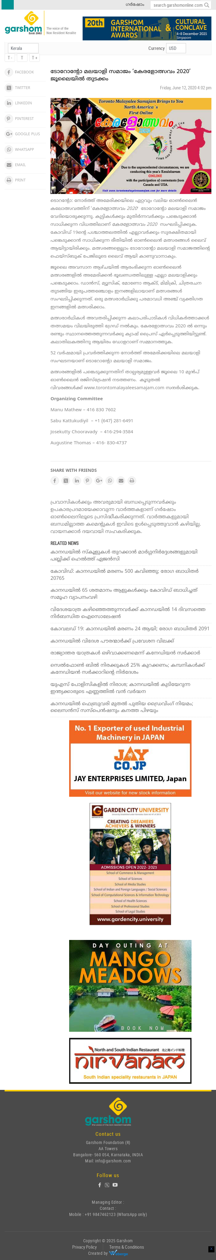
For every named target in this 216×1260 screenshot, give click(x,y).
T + (34, 57)
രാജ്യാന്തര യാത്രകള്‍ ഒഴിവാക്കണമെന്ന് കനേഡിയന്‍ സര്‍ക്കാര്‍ (125, 653)
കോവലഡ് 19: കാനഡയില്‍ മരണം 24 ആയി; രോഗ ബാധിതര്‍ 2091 (130, 629)
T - (10, 57)
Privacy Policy (84, 1247)
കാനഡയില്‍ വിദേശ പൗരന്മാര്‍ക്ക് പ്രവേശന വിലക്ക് (112, 641)
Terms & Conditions (126, 1247)
